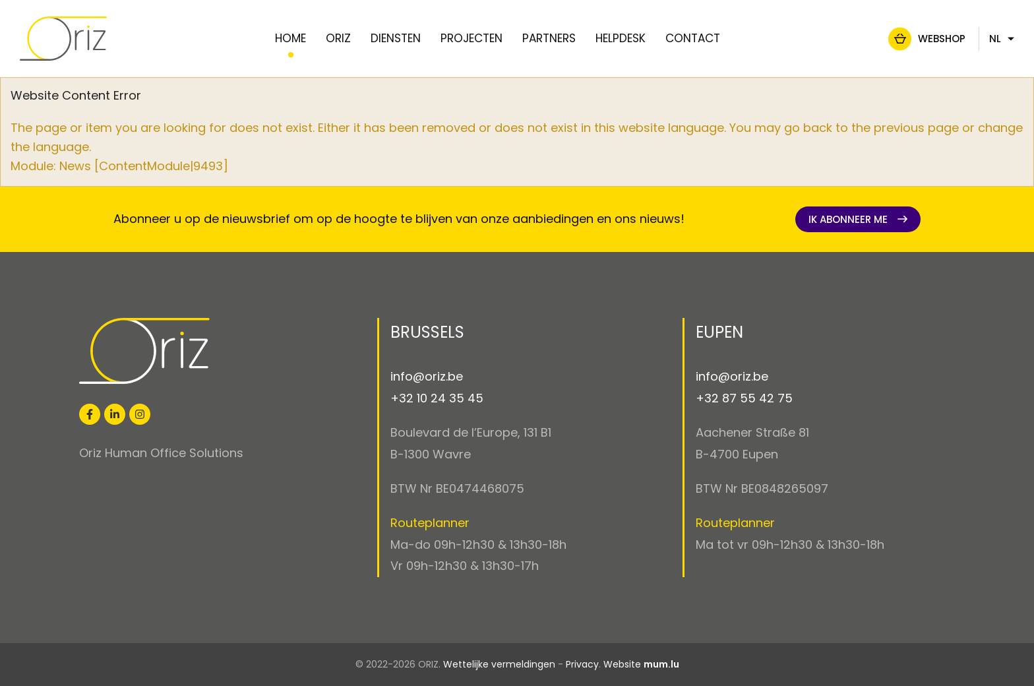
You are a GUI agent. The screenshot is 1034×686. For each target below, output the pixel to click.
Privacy (582, 664)
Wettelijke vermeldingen (499, 664)
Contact (692, 38)
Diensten (396, 38)
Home (290, 38)
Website (622, 664)
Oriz (338, 38)
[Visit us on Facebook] (89, 414)
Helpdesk (620, 38)
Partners (549, 38)
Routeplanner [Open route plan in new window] (430, 522)
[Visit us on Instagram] (139, 414)
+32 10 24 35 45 (436, 398)
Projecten (471, 38)
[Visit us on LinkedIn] (114, 414)
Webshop (908, 39)
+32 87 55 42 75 (744, 398)
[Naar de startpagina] (96, 38)
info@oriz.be (426, 376)
